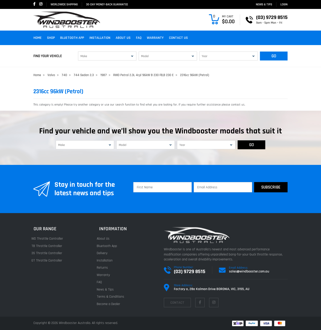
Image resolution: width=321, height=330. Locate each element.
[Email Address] (223, 187)
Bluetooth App (72, 37)
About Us (123, 37)
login (284, 4)
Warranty (155, 37)
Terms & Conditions (112, 297)
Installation (99, 37)
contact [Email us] (177, 302)
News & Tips (264, 4)
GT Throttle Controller (48, 260)
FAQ (139, 37)
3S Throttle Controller (48, 253)
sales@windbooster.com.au (249, 271)
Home (37, 37)
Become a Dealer (110, 304)
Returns (104, 268)
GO (274, 56)
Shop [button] (51, 37)
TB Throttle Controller (48, 246)
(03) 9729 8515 (189, 271)
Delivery (104, 253)
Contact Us (178, 37)
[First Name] (162, 187)
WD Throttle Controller (49, 239)
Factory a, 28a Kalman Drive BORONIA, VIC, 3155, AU (211, 289)
